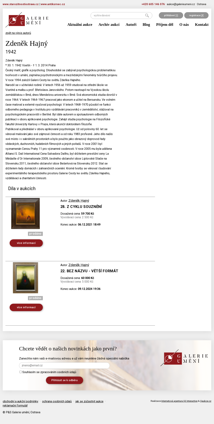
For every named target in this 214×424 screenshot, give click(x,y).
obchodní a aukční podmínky (20, 401)
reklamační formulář (15, 405)
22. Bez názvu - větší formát (89, 271)
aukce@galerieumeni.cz (181, 4)
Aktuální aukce (79, 24)
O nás (184, 24)
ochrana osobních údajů (57, 401)
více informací (26, 243)
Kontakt (202, 24)
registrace (196, 15)
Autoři (131, 24)
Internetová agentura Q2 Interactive (179, 401)
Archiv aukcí (108, 24)
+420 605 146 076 (153, 4)
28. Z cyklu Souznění (81, 206)
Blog (146, 24)
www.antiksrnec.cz (53, 4)
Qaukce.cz (205, 401)
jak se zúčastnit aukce (89, 401)
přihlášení (171, 15)
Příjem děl (164, 24)
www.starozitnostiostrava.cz (21, 4)
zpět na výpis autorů (18, 33)
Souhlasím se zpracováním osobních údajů (47, 372)
